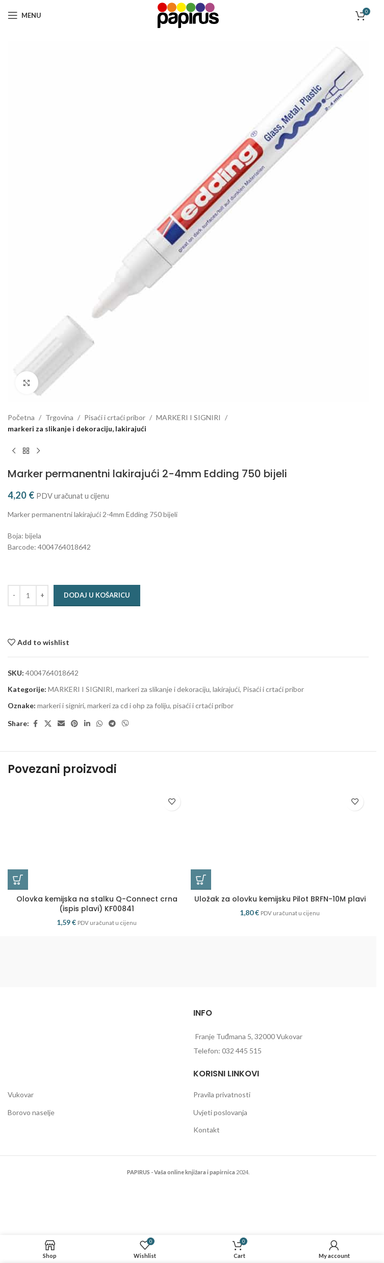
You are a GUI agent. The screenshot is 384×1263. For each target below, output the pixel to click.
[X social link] (48, 724)
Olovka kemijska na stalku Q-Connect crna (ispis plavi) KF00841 (96, 904)
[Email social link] (61, 724)
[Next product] (38, 451)
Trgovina (59, 417)
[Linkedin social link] (87, 724)
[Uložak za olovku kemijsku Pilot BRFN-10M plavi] (280, 839)
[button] (18, 879)
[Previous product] (14, 451)
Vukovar (21, 1094)
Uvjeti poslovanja (220, 1112)
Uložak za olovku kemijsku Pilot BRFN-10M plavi (280, 899)
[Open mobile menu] (24, 15)
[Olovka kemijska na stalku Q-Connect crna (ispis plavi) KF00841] (97, 839)
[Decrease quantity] (14, 595)
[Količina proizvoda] (28, 595)
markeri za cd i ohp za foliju (128, 705)
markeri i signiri (60, 705)
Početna (21, 417)
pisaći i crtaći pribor (203, 705)
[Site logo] (188, 14)
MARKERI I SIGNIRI (188, 417)
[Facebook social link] (35, 724)
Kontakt (206, 1129)
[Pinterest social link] (74, 724)
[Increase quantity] (42, 595)
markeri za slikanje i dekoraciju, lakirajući (77, 428)
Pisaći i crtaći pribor (114, 417)
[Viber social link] (125, 724)
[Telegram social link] (112, 724)
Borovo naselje (31, 1112)
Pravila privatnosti (221, 1094)
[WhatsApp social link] (99, 724)
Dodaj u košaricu (97, 595)
